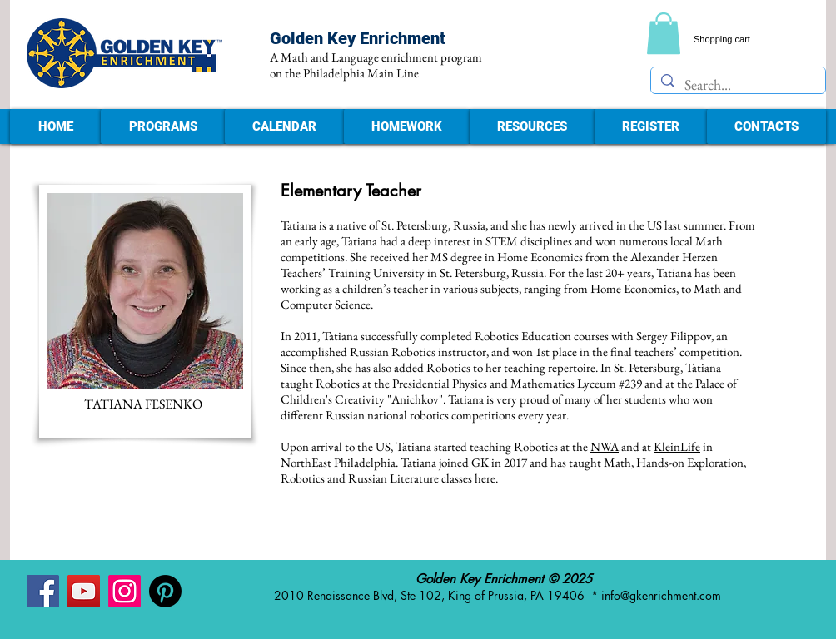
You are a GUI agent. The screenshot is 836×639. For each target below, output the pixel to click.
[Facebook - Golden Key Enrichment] (43, 591)
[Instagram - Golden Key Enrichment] (124, 591)
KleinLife (677, 446)
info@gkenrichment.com (661, 595)
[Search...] (737, 84)
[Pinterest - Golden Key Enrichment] (165, 591)
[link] (663, 33)
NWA (604, 446)
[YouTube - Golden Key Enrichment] (83, 591)
